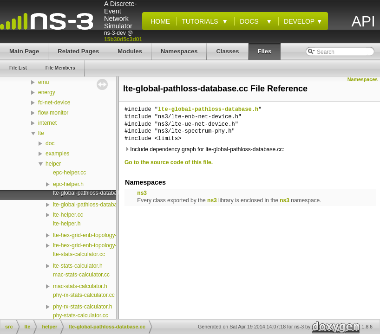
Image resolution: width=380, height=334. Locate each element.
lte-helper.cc (68, 215)
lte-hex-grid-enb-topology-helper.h (95, 245)
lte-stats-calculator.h (78, 266)
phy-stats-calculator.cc (80, 315)
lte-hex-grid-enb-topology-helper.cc (96, 235)
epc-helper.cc (69, 172)
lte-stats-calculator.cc (79, 254)
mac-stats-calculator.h (80, 286)
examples (57, 153)
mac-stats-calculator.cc (81, 274)
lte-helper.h (66, 223)
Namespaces (362, 79)
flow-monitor (53, 112)
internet (47, 123)
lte (41, 133)
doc (50, 143)
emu (43, 82)
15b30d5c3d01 (123, 39)
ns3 (142, 193)
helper (53, 164)
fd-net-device (54, 102)
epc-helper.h (68, 184)
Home (158, 21)
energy (46, 92)
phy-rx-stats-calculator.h (82, 306)
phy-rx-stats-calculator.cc (84, 295)
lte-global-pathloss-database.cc (91, 193)
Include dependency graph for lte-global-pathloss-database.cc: (204, 149)
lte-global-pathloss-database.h (90, 204)
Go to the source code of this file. (168, 162)
